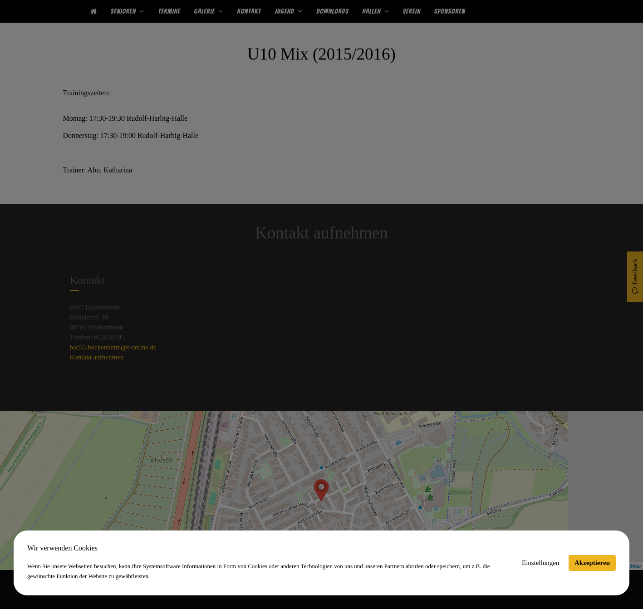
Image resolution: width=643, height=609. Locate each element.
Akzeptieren (592, 562)
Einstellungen (541, 562)
